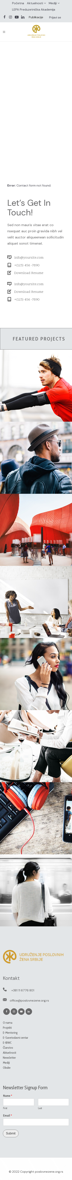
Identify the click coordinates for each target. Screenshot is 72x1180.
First (5, 1108)
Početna (18, 3)
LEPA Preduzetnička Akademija (33, 9)
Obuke (7, 1067)
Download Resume (28, 273)
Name (7, 1096)
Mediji (53, 3)
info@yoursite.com (29, 257)
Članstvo (8, 1047)
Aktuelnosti (35, 3)
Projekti (7, 1027)
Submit (11, 1133)
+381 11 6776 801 (22, 990)
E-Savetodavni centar (15, 1037)
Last (40, 1108)
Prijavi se (55, 17)
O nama (7, 1022)
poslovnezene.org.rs (49, 1172)
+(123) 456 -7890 (27, 265)
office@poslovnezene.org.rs (29, 1000)
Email (7, 1116)
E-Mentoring (10, 1032)
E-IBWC (7, 1042)
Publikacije (36, 17)
